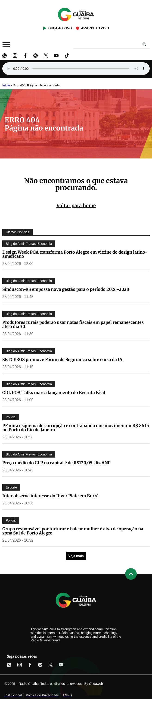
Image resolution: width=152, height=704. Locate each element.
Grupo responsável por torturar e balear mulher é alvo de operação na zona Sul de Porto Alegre (72, 531)
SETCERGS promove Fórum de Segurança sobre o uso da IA (62, 359)
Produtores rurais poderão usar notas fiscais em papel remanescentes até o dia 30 (73, 324)
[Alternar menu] (6, 44)
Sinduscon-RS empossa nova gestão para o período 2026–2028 (65, 289)
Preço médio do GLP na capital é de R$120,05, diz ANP (56, 462)
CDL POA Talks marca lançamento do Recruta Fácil (53, 392)
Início (6, 85)
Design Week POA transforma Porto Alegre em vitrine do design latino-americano (74, 254)
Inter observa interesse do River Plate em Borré (50, 495)
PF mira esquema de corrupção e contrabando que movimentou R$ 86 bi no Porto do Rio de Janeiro (75, 427)
